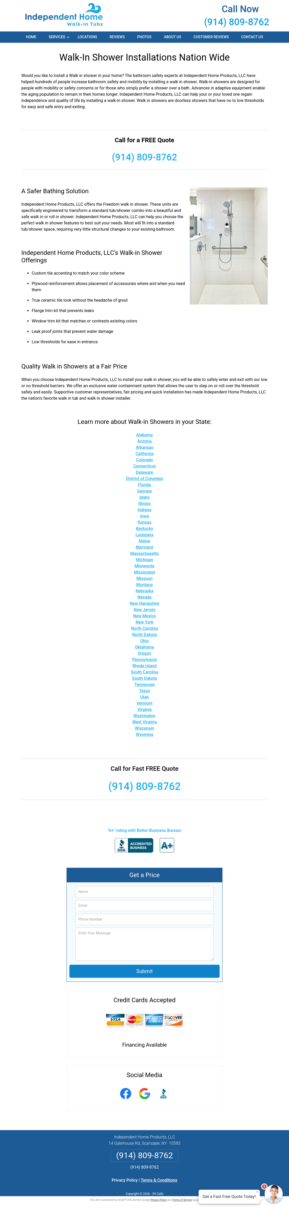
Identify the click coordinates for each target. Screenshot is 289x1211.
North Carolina (144, 628)
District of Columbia (144, 478)
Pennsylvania (144, 659)
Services (59, 39)
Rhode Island (145, 665)
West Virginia (144, 722)
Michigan (144, 559)
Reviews (117, 37)
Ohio (144, 640)
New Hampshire (144, 603)
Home (31, 37)
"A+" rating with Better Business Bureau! (144, 830)
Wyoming (144, 734)
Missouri (144, 578)
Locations (87, 37)
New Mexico (144, 615)
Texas (144, 690)
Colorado (144, 459)
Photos (144, 37)
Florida (144, 484)
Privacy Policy (125, 1180)
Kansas (145, 522)
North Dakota (144, 634)
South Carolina (144, 672)
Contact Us (252, 37)
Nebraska (144, 590)
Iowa (144, 516)
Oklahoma (144, 647)
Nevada (144, 597)
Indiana (145, 509)
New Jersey (144, 609)
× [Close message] (257, 1191)
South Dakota (144, 678)
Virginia (144, 709)
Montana (144, 584)
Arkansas (144, 447)
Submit (144, 971)
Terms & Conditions (159, 1180)
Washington (145, 715)
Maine (144, 541)
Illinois (144, 503)
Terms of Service (182, 1200)
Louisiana (144, 534)
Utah (144, 697)
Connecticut (144, 466)
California (144, 453)
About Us (172, 37)
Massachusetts (144, 553)
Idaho (144, 497)
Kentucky (144, 528)
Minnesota (144, 566)
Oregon (144, 653)
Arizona (144, 441)
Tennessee (144, 684)
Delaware (144, 472)
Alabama (144, 434)
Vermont (144, 703)
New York (144, 622)
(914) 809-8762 (236, 22)
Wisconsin (144, 728)
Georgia (144, 491)
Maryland (144, 547)
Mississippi (144, 572)
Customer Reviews (211, 37)
